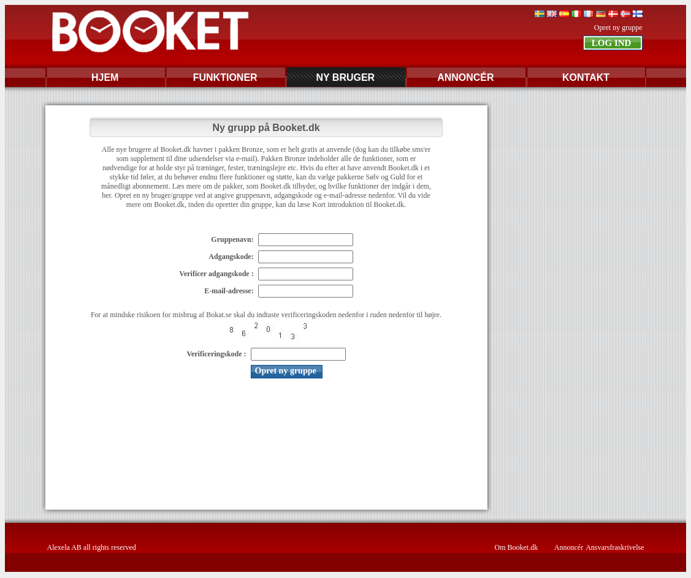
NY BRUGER (345, 77)
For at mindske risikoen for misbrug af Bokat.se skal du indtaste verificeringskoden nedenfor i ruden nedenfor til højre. (266, 314)
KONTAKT (585, 77)
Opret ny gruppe (618, 27)
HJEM (104, 77)
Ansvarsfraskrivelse (615, 547)
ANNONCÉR (465, 77)
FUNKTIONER (225, 77)
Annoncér (568, 547)
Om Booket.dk (516, 547)
